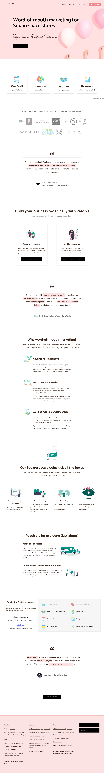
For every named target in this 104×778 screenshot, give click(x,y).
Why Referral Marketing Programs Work (39, 734)
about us (12, 734)
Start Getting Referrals (31, 264)
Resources (72, 4)
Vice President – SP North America (55, 190)
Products (64, 4)
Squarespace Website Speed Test (62, 744)
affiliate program (63, 757)
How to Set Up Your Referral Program (39, 738)
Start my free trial (52, 702)
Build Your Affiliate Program (72, 264)
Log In (85, 4)
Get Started (95, 4)
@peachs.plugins (16, 752)
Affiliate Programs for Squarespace (62, 734)
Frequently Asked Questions (36, 741)
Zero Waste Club (60, 680)
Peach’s (13, 755)
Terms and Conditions (10, 767)
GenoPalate (66, 321)
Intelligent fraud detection (84, 609)
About (79, 4)
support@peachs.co (17, 748)
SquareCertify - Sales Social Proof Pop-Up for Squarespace (63, 739)
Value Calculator (57, 747)
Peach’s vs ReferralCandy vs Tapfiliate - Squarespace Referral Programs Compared (39, 750)
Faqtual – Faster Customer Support (62, 751)
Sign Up (83, 730)
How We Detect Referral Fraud (37, 745)
